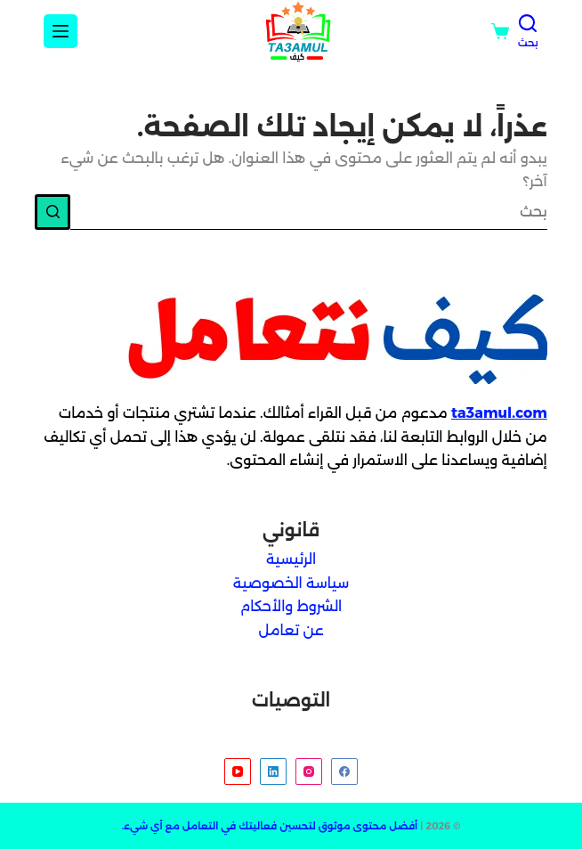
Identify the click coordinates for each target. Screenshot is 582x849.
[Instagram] (308, 771)
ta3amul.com (499, 412)
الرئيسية (291, 559)
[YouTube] (237, 771)
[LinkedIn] (273, 771)
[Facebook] (344, 771)
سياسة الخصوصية (291, 583)
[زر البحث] (52, 212)
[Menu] (60, 31)
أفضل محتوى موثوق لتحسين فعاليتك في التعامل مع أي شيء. (269, 826)
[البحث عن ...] (308, 212)
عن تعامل (290, 630)
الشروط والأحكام (291, 606)
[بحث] (528, 31)
